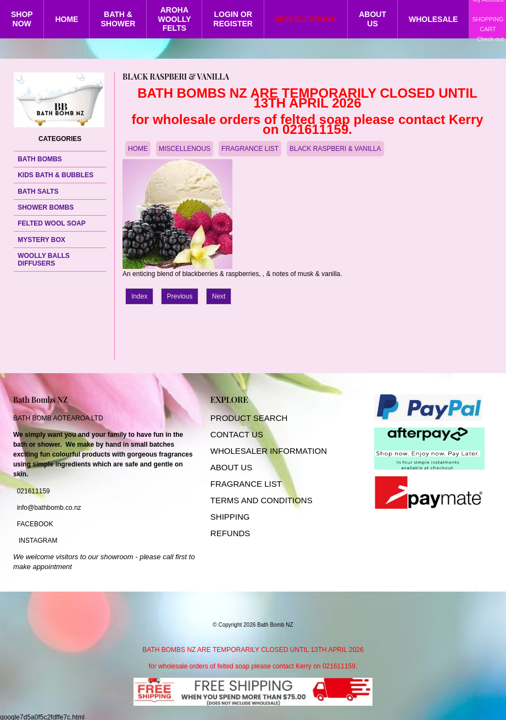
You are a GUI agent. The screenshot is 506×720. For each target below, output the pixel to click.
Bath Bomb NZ (275, 625)
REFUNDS (230, 533)
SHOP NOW (22, 19)
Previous (180, 296)
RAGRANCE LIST (248, 483)
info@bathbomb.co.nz (49, 507)
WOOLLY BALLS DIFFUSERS (44, 259)
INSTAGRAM (38, 540)
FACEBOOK (35, 524)
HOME (66, 19)
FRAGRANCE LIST (250, 149)
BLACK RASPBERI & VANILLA (335, 149)
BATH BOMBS (40, 159)
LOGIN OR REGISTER (233, 19)
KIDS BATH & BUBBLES (55, 175)
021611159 (33, 491)
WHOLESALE (433, 19)
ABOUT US (372, 19)
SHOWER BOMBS (46, 207)
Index (139, 296)
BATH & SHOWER (118, 19)
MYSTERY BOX (41, 240)
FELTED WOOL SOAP (52, 223)
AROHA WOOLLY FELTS (174, 19)
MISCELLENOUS (305, 19)
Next (219, 296)
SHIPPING (230, 516)
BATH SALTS (38, 191)
